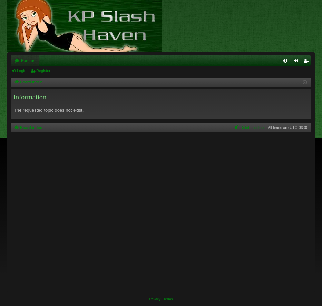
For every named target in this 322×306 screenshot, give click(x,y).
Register (43, 71)
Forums (28, 60)
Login (21, 71)
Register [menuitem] (307, 62)
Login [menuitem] (297, 62)
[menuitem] (285, 60)
